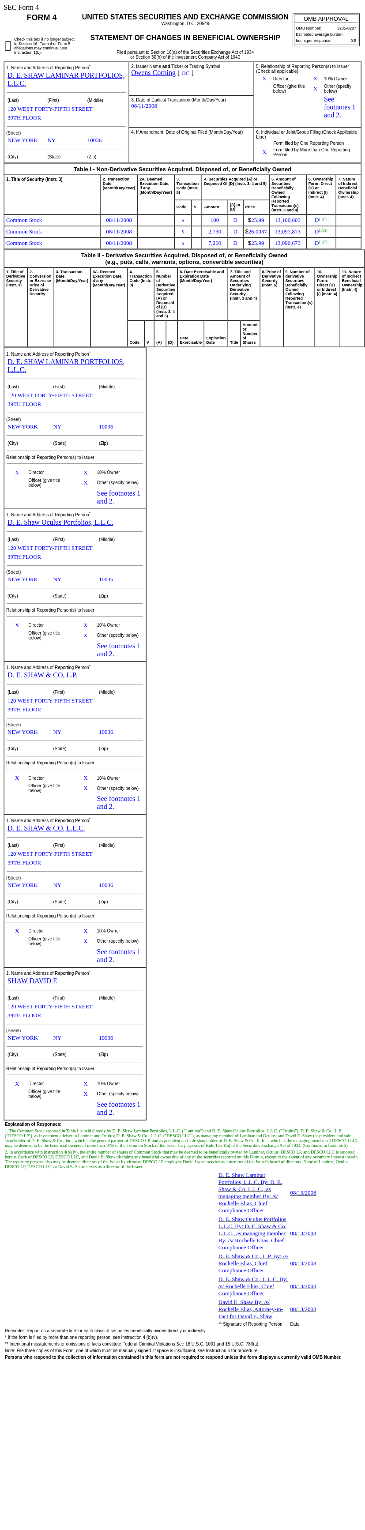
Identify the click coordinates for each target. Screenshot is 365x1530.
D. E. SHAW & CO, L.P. (42, 675)
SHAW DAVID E (32, 981)
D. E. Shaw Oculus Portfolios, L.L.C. (60, 522)
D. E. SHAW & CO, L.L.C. (46, 828)
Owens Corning (153, 72)
